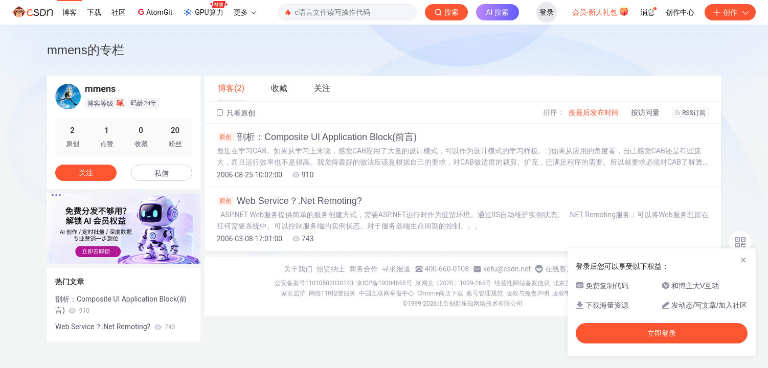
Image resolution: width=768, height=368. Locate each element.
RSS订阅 (690, 113)
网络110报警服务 (332, 293)
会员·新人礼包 (600, 11)
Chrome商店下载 (440, 293)
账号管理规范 (484, 293)
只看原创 (236, 113)
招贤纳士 (331, 269)
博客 (69, 12)
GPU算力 (205, 9)
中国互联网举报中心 (386, 293)
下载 (94, 12)
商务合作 (363, 269)
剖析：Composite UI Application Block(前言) (317, 137)
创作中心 (680, 12)
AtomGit (154, 11)
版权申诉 (564, 293)
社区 (118, 12)
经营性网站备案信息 (522, 283)
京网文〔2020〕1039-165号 (453, 283)
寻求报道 (396, 269)
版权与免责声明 (527, 293)
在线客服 (559, 269)
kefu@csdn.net (507, 269)
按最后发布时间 (594, 112)
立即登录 (661, 333)
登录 (546, 12)
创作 (730, 12)
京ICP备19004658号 (384, 283)
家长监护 (293, 293)
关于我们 (298, 269)
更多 (245, 12)
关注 (86, 173)
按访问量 (645, 112)
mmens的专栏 (85, 50)
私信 (161, 173)
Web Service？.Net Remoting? (289, 201)
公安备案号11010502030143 (314, 283)
